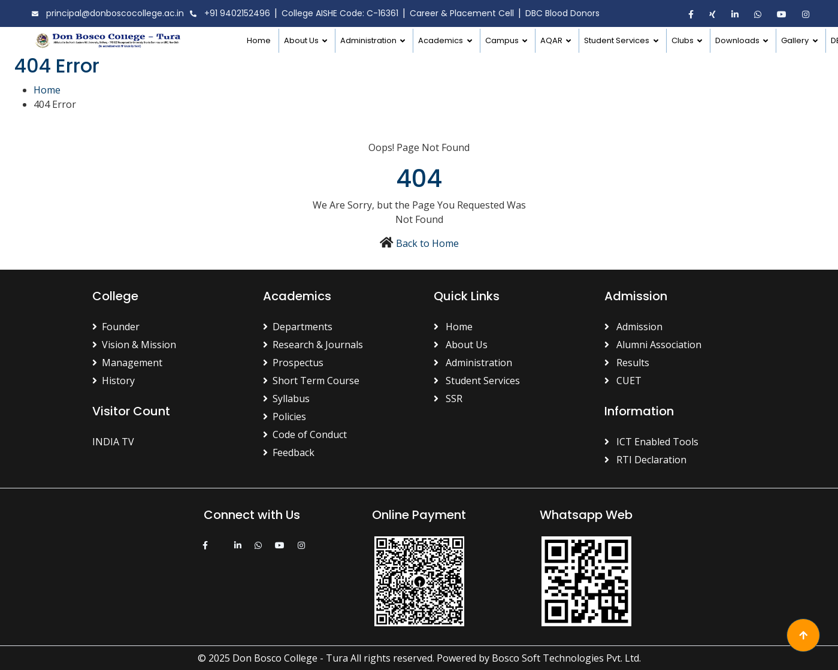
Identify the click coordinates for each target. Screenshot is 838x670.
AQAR (552, 40)
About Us (302, 40)
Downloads (738, 40)
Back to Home (427, 243)
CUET (623, 380)
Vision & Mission (134, 344)
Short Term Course (311, 380)
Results (626, 362)
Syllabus (286, 398)
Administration (369, 40)
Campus (503, 40)
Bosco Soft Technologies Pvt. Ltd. (566, 658)
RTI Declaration (645, 459)
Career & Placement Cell (462, 13)
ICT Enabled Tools (651, 441)
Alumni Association (652, 344)
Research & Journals (313, 344)
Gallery (795, 40)
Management (127, 362)
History (113, 380)
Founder (116, 326)
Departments (297, 326)
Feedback (288, 452)
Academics (441, 40)
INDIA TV (113, 441)
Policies (284, 416)
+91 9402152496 (228, 13)
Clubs (683, 40)
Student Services (617, 40)
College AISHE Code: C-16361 (340, 13)
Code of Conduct (305, 434)
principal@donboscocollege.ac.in (106, 13)
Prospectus (293, 362)
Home (259, 40)
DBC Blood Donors (562, 13)
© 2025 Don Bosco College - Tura (273, 658)
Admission (633, 326)
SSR (448, 398)
